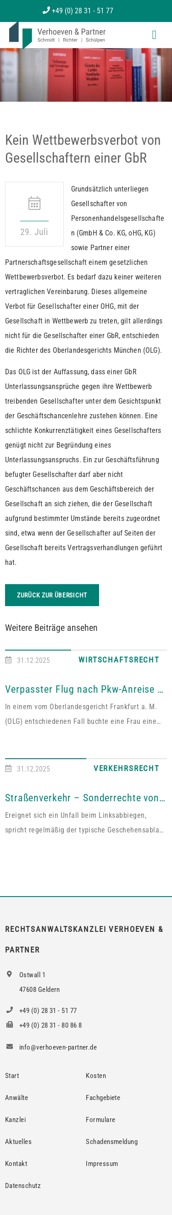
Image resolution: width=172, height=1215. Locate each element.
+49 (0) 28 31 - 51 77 (82, 10)
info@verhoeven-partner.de (51, 1047)
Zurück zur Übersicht (52, 595)
